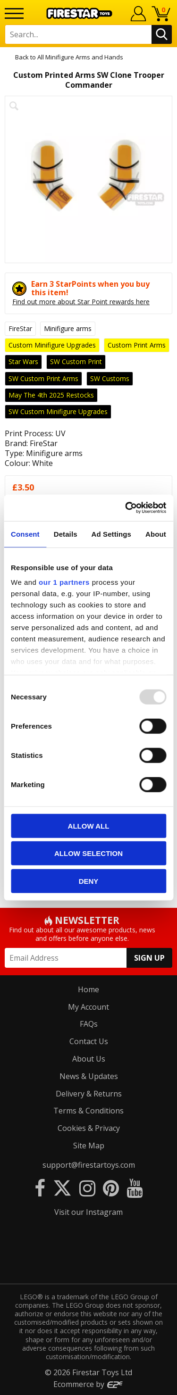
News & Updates (88, 1076)
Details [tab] (65, 534)
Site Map (88, 1145)
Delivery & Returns (89, 1093)
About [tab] (155, 534)
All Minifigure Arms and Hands (80, 57)
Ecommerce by (88, 1384)
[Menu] (14, 13)
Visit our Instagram (88, 1212)
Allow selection (88, 853)
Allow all (89, 826)
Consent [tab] (25, 534)
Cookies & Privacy (89, 1128)
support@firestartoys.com (88, 1165)
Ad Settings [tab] (111, 534)
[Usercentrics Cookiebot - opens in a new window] (126, 508)
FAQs (89, 1024)
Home (88, 989)
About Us (88, 1059)
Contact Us (88, 1041)
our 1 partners (64, 582)
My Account (88, 1007)
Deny (89, 881)
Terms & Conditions (88, 1110)
